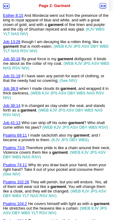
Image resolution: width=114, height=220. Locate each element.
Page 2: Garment (54, 5)
